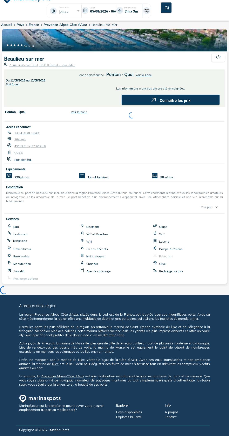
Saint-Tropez (140, 327)
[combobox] (63, 12)
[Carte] (166, 7)
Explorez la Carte (129, 417)
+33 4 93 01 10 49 (26, 133)
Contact (171, 417)
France (137, 193)
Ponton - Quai (119, 74)
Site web (20, 139)
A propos (172, 412)
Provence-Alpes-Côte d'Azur (107, 193)
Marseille (82, 343)
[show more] (218, 207)
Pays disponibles (129, 412)
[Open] (78, 11)
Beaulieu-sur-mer (24, 59)
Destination (64, 8)
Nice (81, 360)
